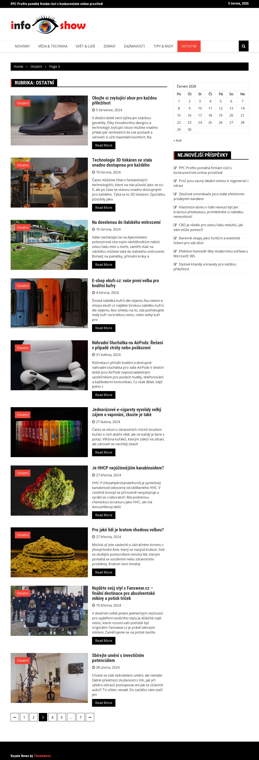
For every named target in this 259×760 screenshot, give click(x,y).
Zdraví (109, 46)
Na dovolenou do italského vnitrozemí (126, 222)
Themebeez (42, 756)
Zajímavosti (134, 46)
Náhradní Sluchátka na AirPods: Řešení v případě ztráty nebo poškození (127, 345)
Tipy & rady (163, 46)
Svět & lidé (85, 46)
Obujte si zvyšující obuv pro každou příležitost (124, 100)
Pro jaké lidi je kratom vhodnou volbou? (128, 529)
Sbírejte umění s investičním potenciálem (118, 658)
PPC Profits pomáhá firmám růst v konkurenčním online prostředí (57, 4)
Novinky (22, 46)
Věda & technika (52, 46)
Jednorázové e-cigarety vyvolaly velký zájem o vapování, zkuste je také (126, 412)
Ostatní (189, 46)
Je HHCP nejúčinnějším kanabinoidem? (128, 468)
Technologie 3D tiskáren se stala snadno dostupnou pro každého (122, 162)
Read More (103, 145)
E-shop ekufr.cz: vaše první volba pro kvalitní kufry (125, 283)
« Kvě (177, 140)
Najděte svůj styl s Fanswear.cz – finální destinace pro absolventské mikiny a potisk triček (123, 593)
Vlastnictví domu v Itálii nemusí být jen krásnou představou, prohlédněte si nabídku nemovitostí (208, 212)
